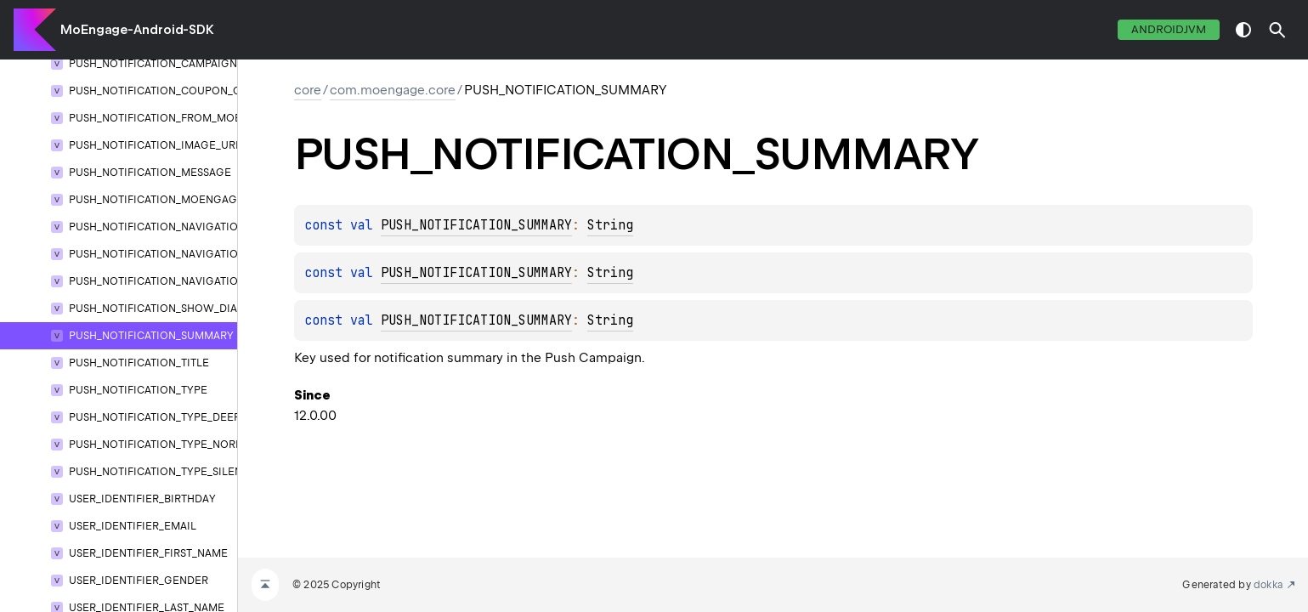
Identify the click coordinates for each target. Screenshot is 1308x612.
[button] (1277, 30)
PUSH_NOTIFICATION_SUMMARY (476, 225)
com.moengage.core (393, 90)
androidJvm (1168, 29)
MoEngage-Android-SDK (137, 29)
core (307, 90)
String (610, 225)
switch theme (1243, 30)
